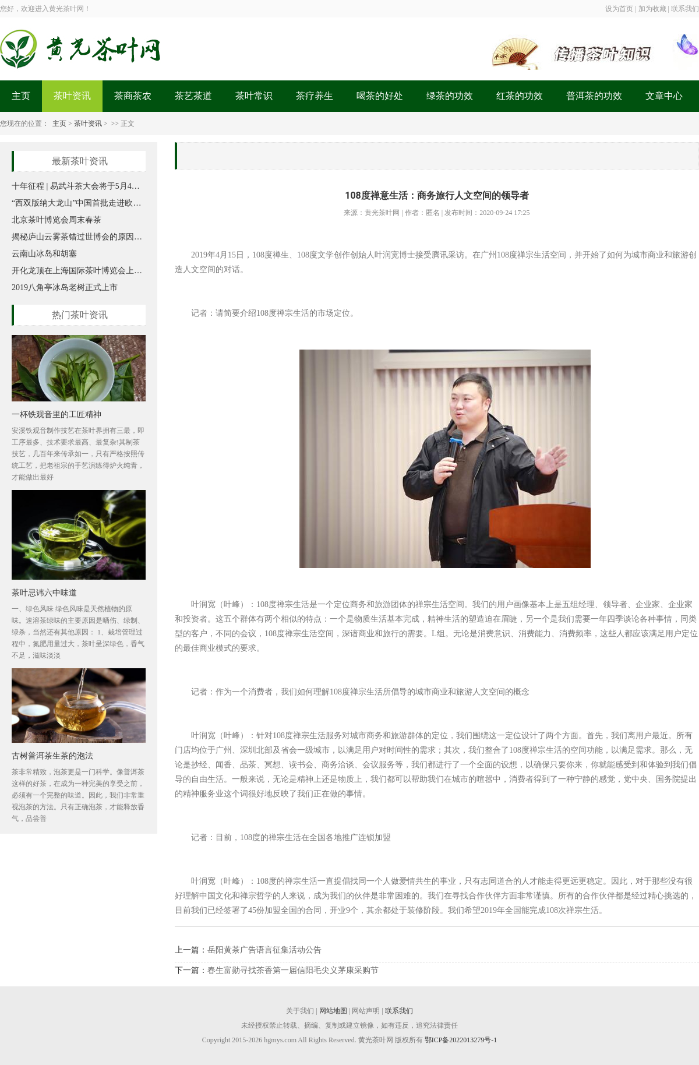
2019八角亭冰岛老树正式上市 (65, 287)
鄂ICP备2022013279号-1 (461, 1040)
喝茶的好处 (379, 96)
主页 (21, 96)
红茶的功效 (519, 96)
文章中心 (664, 96)
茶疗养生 (314, 96)
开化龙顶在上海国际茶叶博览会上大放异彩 (79, 270)
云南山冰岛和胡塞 (44, 253)
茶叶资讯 (72, 96)
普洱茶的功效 (594, 96)
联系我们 (399, 1011)
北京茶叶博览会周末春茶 (56, 220)
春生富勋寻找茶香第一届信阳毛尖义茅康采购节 (293, 970)
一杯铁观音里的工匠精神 (56, 414)
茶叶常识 (254, 96)
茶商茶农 (132, 96)
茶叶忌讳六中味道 (44, 592)
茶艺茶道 (193, 96)
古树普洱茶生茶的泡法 (52, 755)
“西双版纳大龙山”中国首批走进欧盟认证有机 (79, 203)
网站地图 (333, 1011)
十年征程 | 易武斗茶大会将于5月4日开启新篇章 (79, 186)
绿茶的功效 (449, 96)
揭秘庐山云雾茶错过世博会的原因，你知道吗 (79, 236)
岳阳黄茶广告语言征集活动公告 (264, 950)
